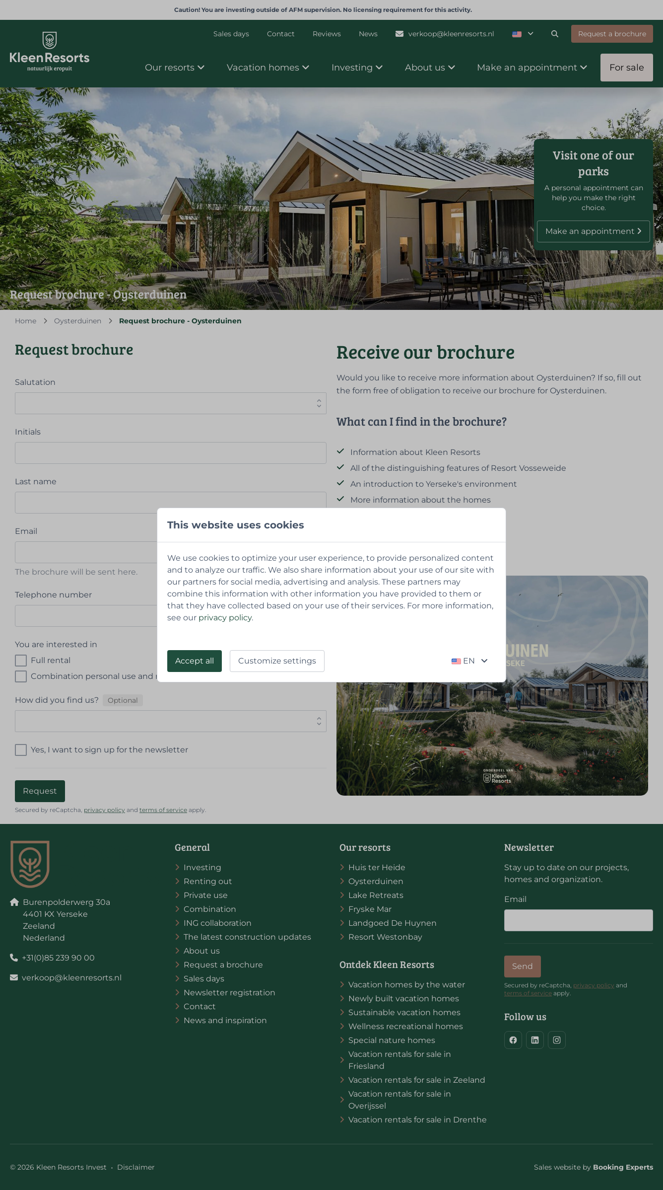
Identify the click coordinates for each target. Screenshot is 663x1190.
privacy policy (225, 617)
